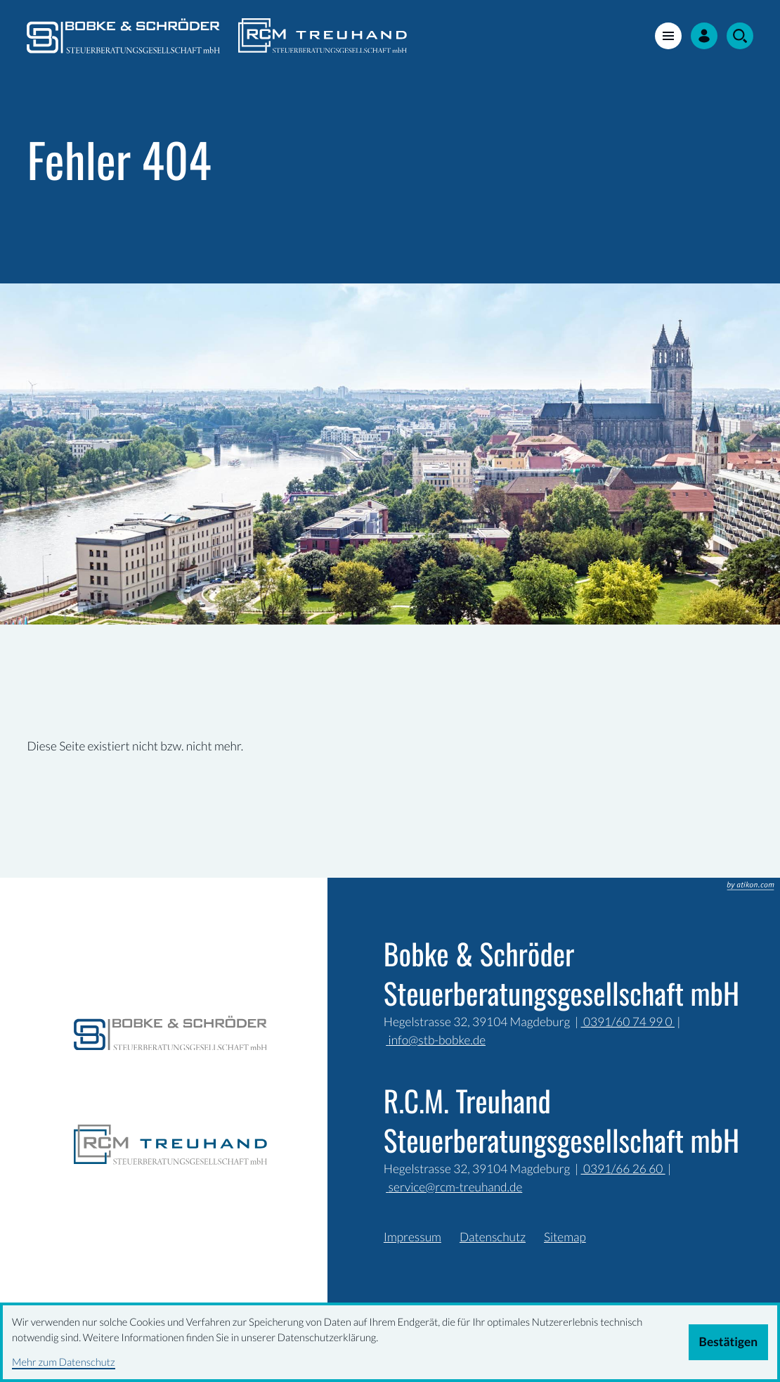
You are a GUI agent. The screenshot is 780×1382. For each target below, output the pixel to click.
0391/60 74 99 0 (628, 1021)
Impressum (412, 1236)
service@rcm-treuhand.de (454, 1186)
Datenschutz (493, 1236)
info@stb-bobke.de (436, 1039)
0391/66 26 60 (623, 1168)
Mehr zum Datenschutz (63, 1362)
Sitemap (565, 1236)
